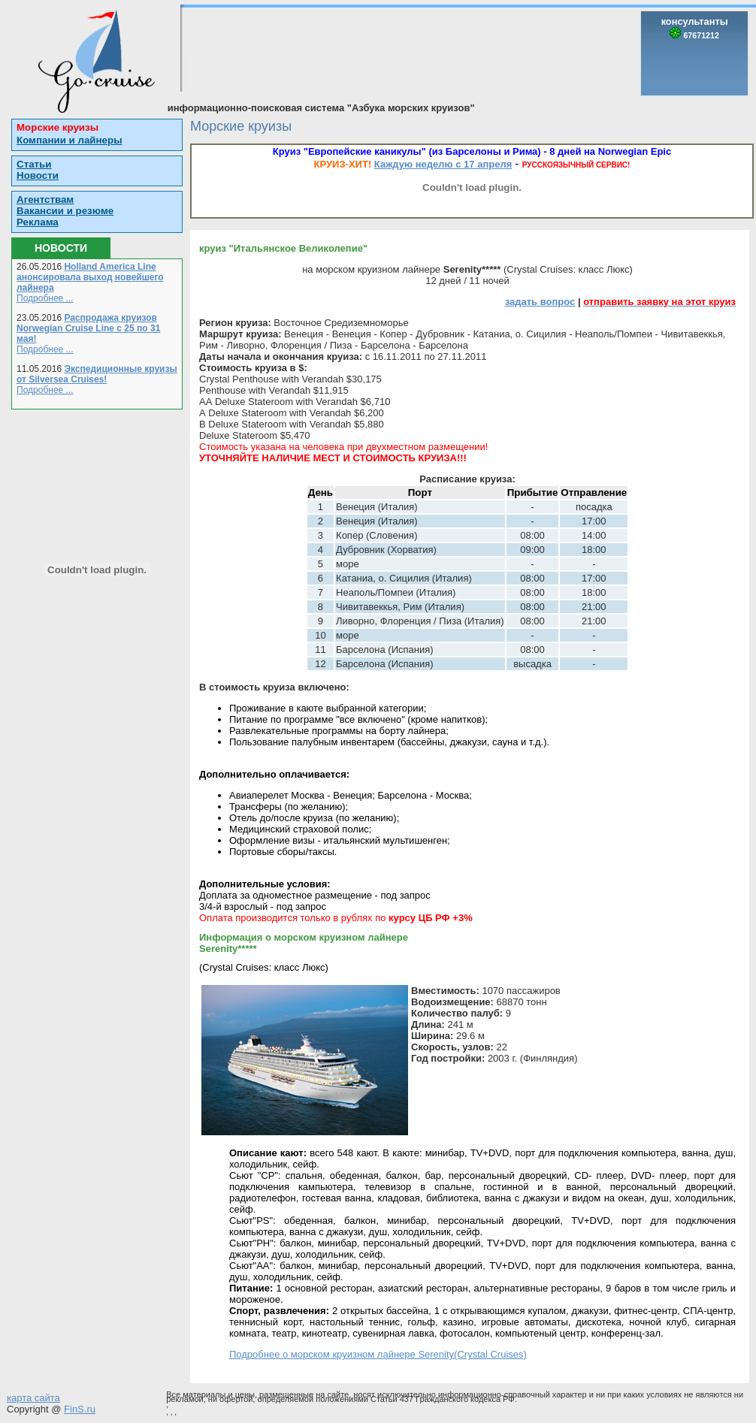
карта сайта (33, 1397)
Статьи (34, 164)
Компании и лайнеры (69, 140)
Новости (38, 175)
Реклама (38, 222)
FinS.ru (79, 1409)
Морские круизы (57, 127)
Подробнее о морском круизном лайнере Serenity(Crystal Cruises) (378, 1354)
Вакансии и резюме (65, 210)
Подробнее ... (45, 298)
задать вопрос (540, 301)
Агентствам (45, 199)
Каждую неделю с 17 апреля (443, 164)
